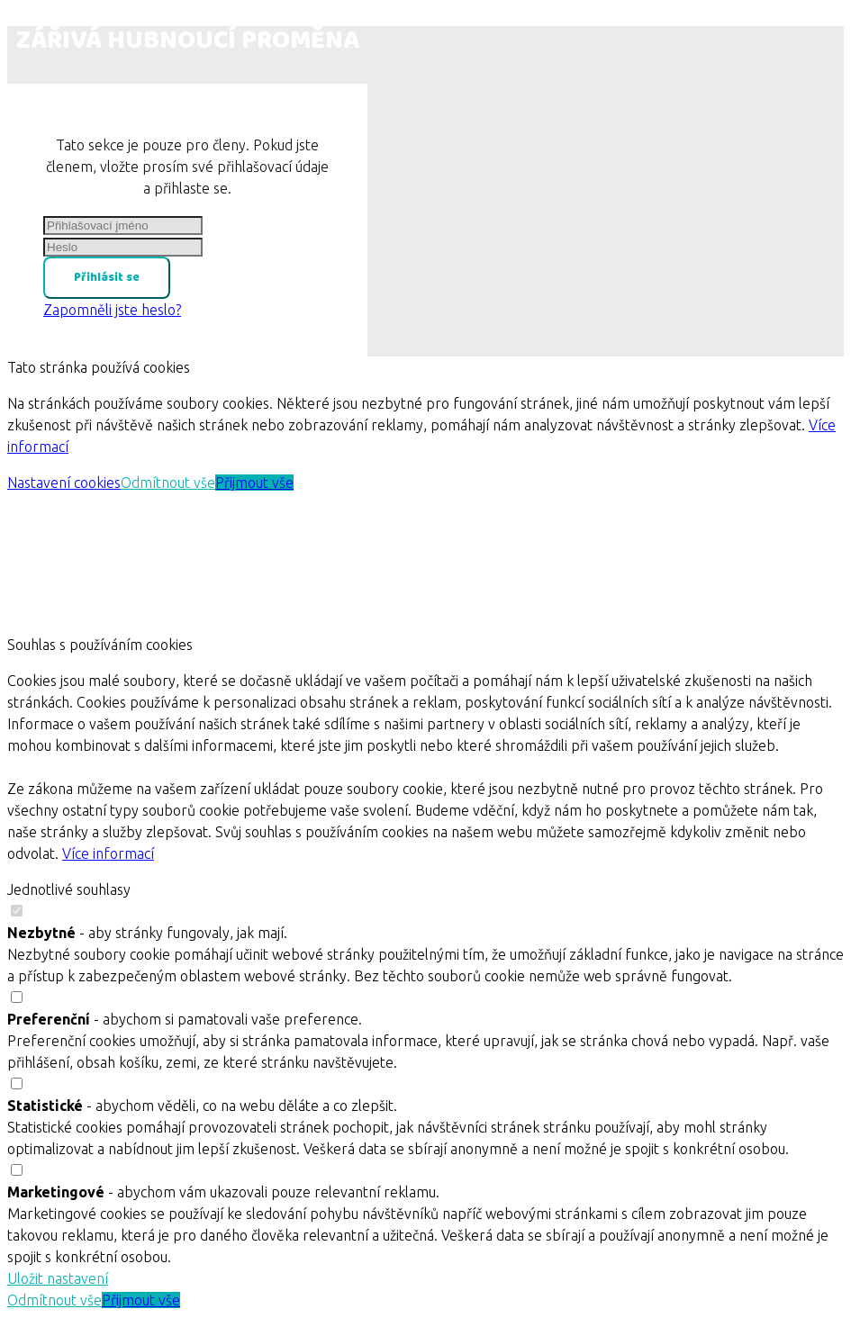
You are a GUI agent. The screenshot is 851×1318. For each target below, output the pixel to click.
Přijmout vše (254, 482)
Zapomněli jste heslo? (112, 310)
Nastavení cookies (64, 482)
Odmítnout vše (168, 482)
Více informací (108, 853)
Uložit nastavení (57, 1278)
